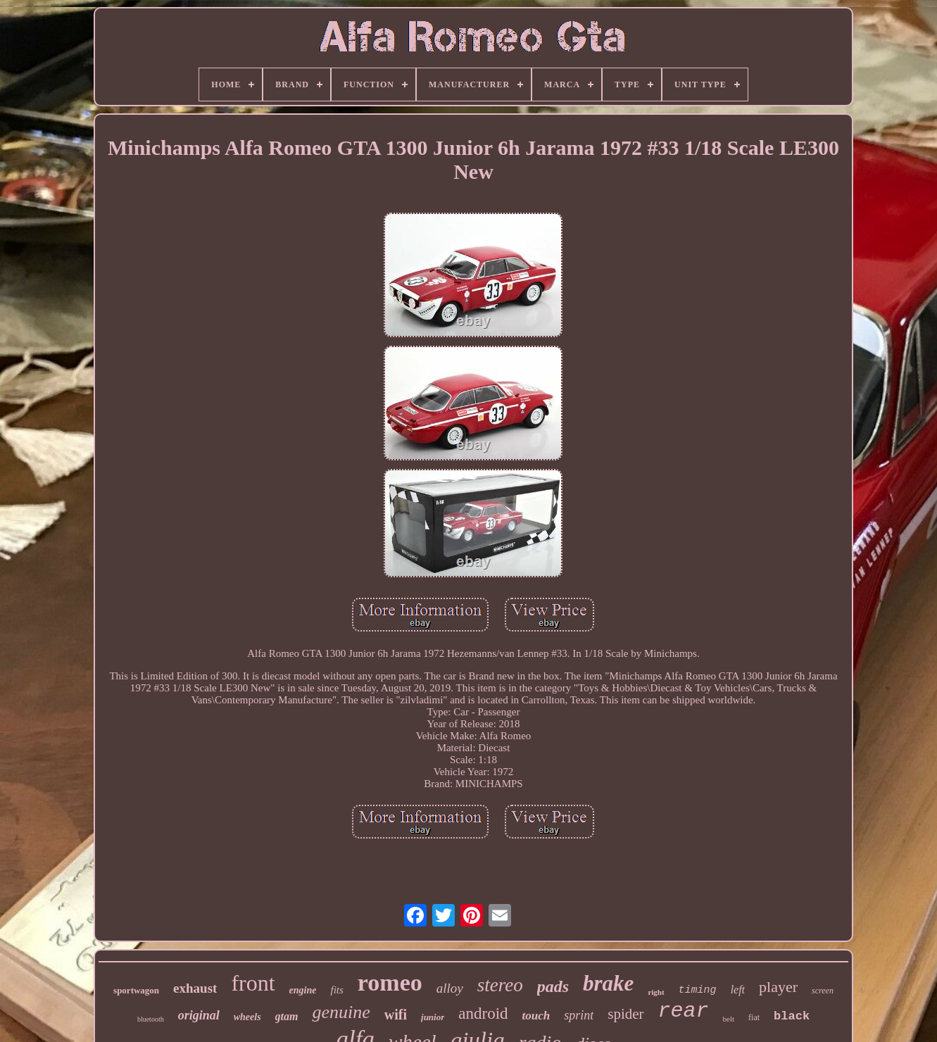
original (199, 1015)
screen (823, 991)
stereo (500, 985)
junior (432, 1017)
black (792, 1016)
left (738, 990)
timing (698, 990)
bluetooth (150, 1019)
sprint (578, 1015)
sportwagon (136, 990)
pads (553, 986)
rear (683, 1011)
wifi (395, 1014)
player (778, 987)
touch (536, 1015)
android (483, 1013)
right (656, 992)
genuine (341, 1012)
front (253, 983)
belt (729, 1019)
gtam (286, 1016)
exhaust (195, 988)
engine (303, 990)
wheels (247, 1017)
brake (608, 983)
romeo (390, 982)
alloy (449, 988)
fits (336, 990)
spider (625, 1013)
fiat (754, 1017)
